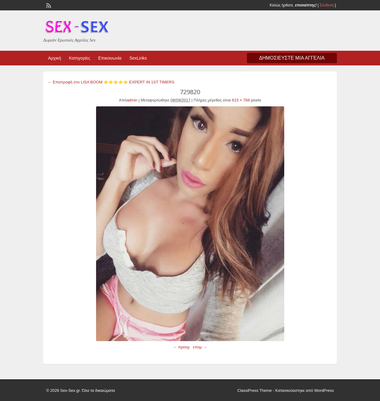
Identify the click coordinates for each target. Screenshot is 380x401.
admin (132, 100)
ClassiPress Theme (254, 390)
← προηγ (181, 347)
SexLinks (138, 58)
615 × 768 (241, 100)
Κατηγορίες (79, 58)
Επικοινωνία (109, 58)
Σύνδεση (327, 5)
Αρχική (54, 58)
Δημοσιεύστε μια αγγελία (292, 58)
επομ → (200, 347)
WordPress (324, 390)
